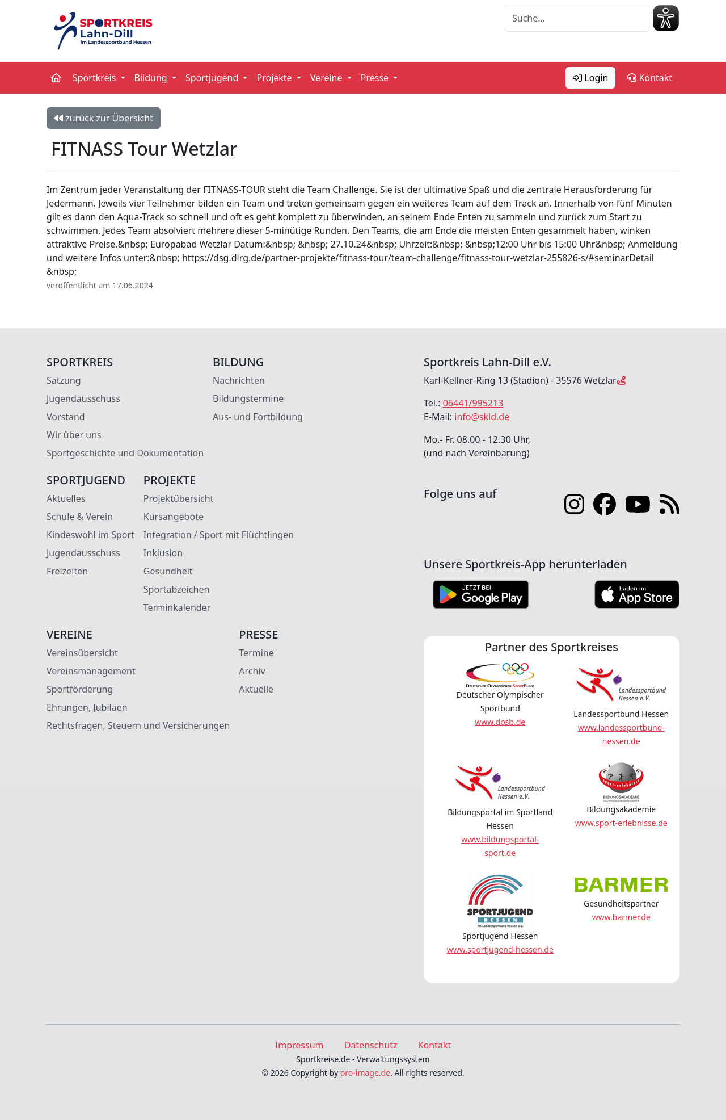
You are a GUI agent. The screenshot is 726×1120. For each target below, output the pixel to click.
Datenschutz (371, 1045)
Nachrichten (239, 380)
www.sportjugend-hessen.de (500, 949)
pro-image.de (365, 1072)
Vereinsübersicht (82, 653)
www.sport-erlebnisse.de (621, 822)
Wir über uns (74, 435)
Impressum (299, 1045)
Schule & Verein (80, 516)
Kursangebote (173, 516)
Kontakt (649, 78)
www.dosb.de (500, 721)
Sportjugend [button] (212, 78)
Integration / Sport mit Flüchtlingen (218, 534)
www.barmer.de (621, 917)
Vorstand (66, 416)
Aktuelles (66, 498)
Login (590, 78)
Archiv (252, 671)
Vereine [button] (327, 78)
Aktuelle (256, 689)
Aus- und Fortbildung (258, 416)
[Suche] (577, 18)
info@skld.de (481, 416)
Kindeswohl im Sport (90, 534)
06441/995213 (473, 403)
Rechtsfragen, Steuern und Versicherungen (138, 725)
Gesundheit (168, 571)
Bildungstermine (248, 398)
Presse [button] (376, 78)
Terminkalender (176, 607)
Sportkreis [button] (96, 78)
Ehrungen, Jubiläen (87, 707)
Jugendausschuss (83, 398)
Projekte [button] (275, 78)
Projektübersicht (178, 498)
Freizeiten (67, 571)
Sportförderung (80, 689)
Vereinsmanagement (91, 671)
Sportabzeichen (176, 589)
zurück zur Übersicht (103, 118)
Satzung (64, 380)
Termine (256, 653)
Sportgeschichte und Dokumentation (125, 453)
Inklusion (163, 553)
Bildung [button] (152, 78)
